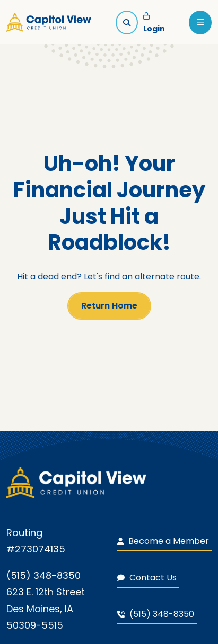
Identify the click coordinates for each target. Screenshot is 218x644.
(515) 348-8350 (155, 614)
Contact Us (147, 578)
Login (154, 23)
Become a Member (163, 541)
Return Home (109, 306)
